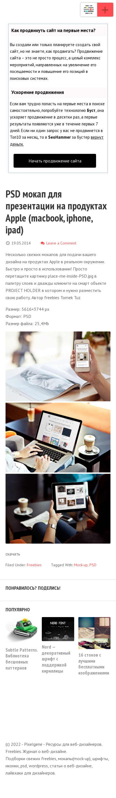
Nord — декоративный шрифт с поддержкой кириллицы (56, 659)
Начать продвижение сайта (55, 161)
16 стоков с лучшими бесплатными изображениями (93, 664)
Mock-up (81, 564)
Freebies (34, 564)
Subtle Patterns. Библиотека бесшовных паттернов (22, 659)
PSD (92, 564)
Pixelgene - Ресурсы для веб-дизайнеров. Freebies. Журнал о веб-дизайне (89, 10)
